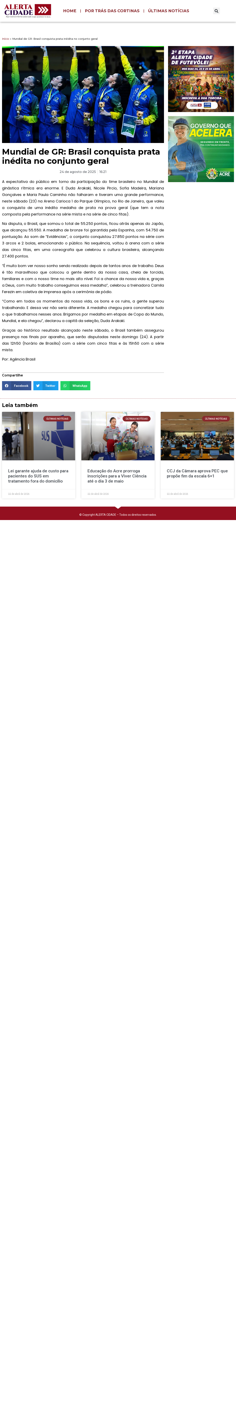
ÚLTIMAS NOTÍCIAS (168, 11)
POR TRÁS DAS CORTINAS (112, 11)
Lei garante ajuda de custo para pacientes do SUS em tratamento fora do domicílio (38, 476)
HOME (69, 11)
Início (5, 38)
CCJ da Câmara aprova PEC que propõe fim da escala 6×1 (197, 473)
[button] (216, 11)
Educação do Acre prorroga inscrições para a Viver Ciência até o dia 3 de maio (116, 476)
